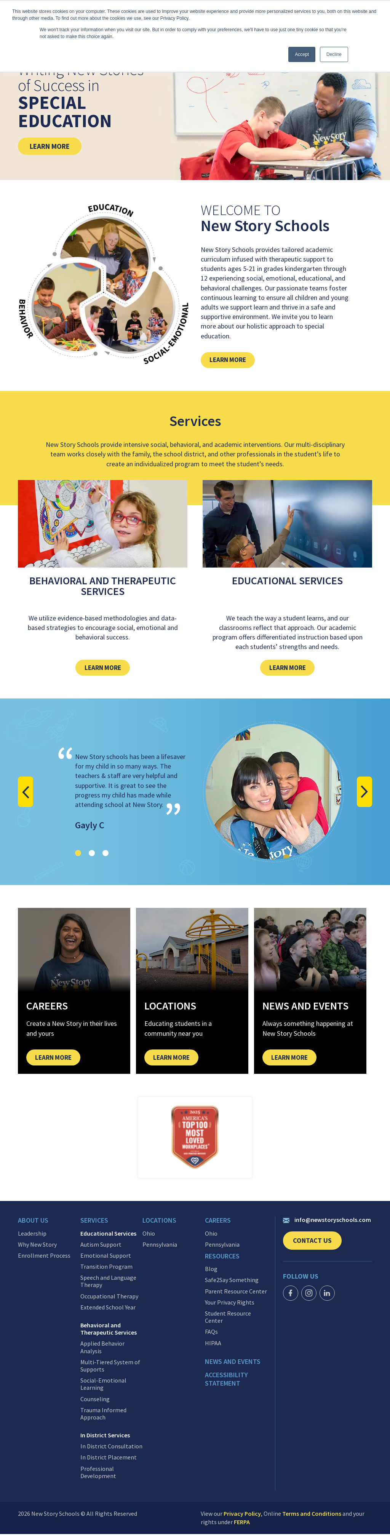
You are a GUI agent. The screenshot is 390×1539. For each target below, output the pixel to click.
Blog (211, 1272)
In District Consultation (111, 1451)
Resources (222, 1261)
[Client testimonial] (195, 796)
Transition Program (106, 1271)
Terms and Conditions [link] (311, 1518)
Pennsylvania (159, 1249)
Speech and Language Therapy (108, 1286)
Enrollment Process (44, 1260)
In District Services (105, 1440)
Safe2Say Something (232, 1283)
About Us (33, 1227)
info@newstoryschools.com (327, 1226)
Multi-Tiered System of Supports (110, 1371)
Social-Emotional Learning (103, 1389)
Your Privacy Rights (229, 1305)
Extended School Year (108, 1312)
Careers (218, 1227)
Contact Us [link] (317, 1249)
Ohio (148, 1238)
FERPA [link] (242, 1527)
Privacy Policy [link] (242, 1518)
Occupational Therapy (109, 1301)
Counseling (95, 1404)
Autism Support (100, 1249)
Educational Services (108, 1238)
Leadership (32, 1238)
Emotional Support (105, 1260)
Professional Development (98, 1477)
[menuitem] (49, 1229)
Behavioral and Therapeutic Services (108, 1334)
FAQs (211, 1335)
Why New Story (37, 1249)
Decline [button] (334, 54)
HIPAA (213, 1346)
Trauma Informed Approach (103, 1418)
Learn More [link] (55, 145)
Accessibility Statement (226, 1381)
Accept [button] (302, 54)
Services (94, 1227)
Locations (159, 1227)
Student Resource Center (228, 1320)
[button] (27, 796)
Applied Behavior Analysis (102, 1352)
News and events (233, 1365)
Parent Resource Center (236, 1294)
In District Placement (108, 1462)
